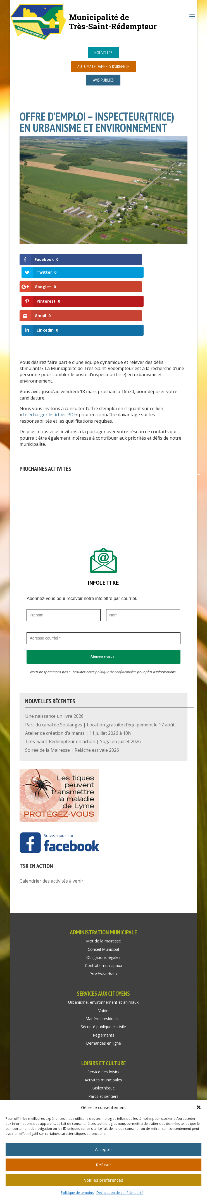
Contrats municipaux (103, 924)
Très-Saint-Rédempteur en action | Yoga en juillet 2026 (83, 700)
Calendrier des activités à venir (51, 839)
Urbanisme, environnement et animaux (103, 960)
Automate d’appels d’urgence (103, 66)
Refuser (103, 1164)
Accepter (103, 1149)
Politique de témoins (77, 1192)
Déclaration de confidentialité (119, 1192)
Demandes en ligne (103, 1001)
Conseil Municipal (103, 907)
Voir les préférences (103, 1180)
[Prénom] (64, 573)
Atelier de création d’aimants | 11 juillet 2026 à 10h (78, 691)
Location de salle (103, 1063)
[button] (198, 1107)
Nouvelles (103, 52)
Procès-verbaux (103, 932)
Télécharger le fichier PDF (49, 373)
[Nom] (143, 573)
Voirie (103, 968)
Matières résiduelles (103, 976)
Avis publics (103, 80)
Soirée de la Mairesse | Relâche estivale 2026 (72, 708)
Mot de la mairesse (103, 899)
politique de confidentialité (115, 630)
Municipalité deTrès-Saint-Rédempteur (113, 21)
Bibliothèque (103, 1046)
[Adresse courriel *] (103, 597)
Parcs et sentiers (103, 1054)
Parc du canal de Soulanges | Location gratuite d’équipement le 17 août (100, 683)
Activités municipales (103, 1038)
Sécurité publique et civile (103, 985)
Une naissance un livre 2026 (54, 675)
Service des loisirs (103, 1030)
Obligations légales (103, 915)
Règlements (103, 993)
